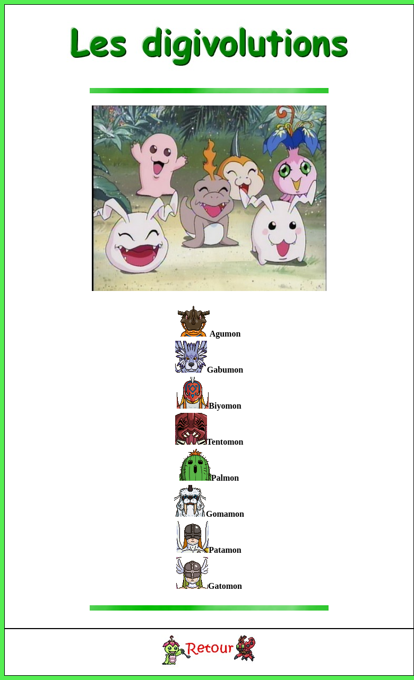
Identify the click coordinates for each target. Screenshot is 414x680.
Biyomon (225, 405)
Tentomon (225, 441)
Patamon (225, 549)
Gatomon (225, 585)
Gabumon (225, 369)
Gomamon (225, 513)
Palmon (225, 477)
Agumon (225, 333)
